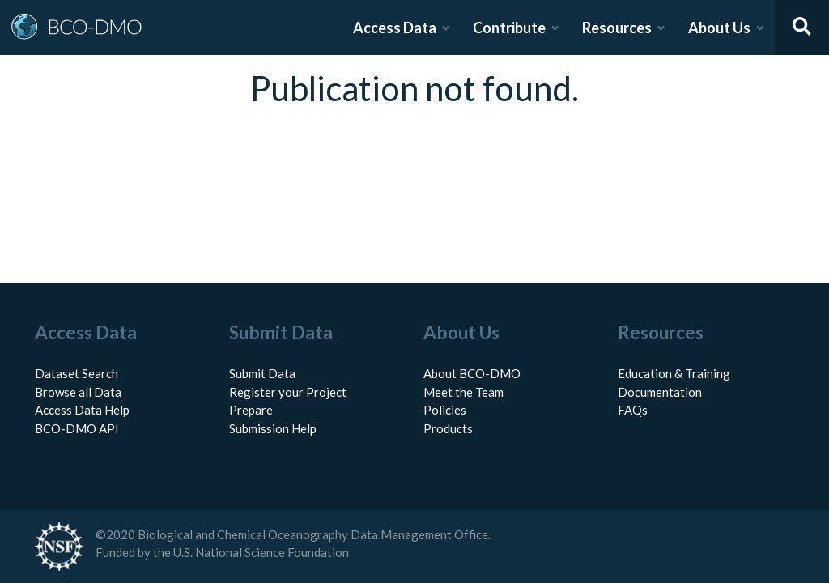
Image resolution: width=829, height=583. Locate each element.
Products (448, 428)
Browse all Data (78, 392)
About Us (719, 27)
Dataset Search (76, 373)
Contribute (509, 27)
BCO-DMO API (77, 428)
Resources (617, 27)
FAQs (633, 409)
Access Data (394, 27)
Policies (444, 409)
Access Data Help (82, 409)
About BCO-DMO (472, 373)
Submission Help (273, 428)
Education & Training (674, 373)
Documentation (660, 392)
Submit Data (262, 373)
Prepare (251, 409)
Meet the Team (463, 392)
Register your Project (287, 392)
